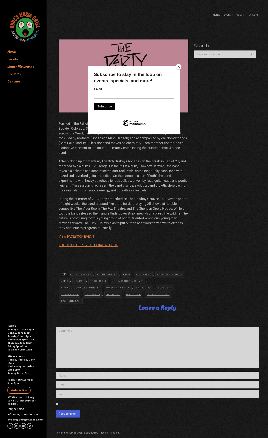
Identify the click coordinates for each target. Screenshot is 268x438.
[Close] (178, 66)
